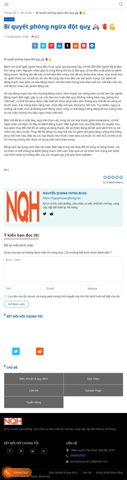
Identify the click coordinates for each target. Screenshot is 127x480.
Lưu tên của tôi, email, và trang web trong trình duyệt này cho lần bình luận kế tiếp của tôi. (64, 296)
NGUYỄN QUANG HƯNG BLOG (65, 193)
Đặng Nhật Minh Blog (109, 472)
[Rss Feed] (44, 452)
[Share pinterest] (51, 47)
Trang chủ (10, 13)
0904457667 (78, 455)
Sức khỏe (26, 13)
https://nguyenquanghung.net (62, 198)
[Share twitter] (43, 47)
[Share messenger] (92, 47)
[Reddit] (51, 214)
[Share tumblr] (67, 47)
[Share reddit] (76, 47)
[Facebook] (9, 452)
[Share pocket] (84, 47)
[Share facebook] (35, 47)
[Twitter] (44, 214)
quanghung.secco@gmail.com (88, 461)
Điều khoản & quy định (63, 472)
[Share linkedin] (59, 47)
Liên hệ (86, 472)
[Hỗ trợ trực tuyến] (7, 472)
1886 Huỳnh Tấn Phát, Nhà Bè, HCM (92, 450)
